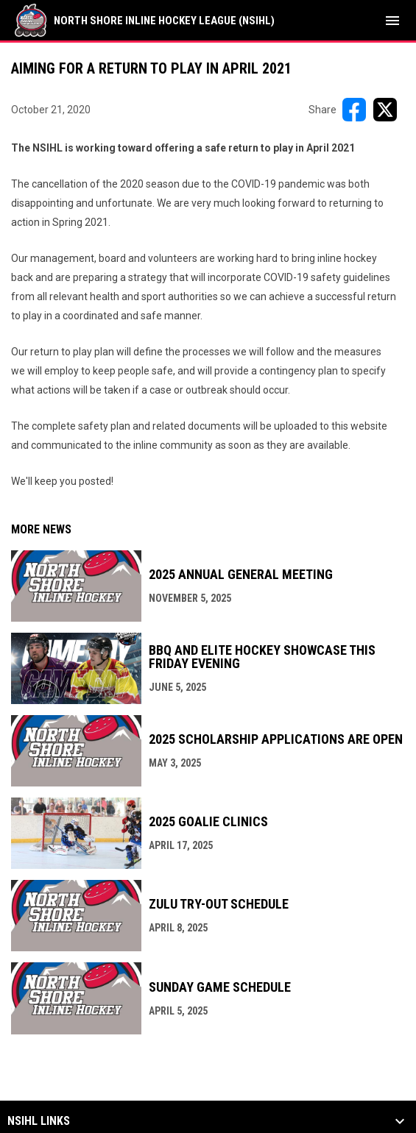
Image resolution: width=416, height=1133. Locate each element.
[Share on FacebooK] (354, 109)
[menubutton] (392, 20)
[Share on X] (385, 109)
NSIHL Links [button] (38, 1121)
